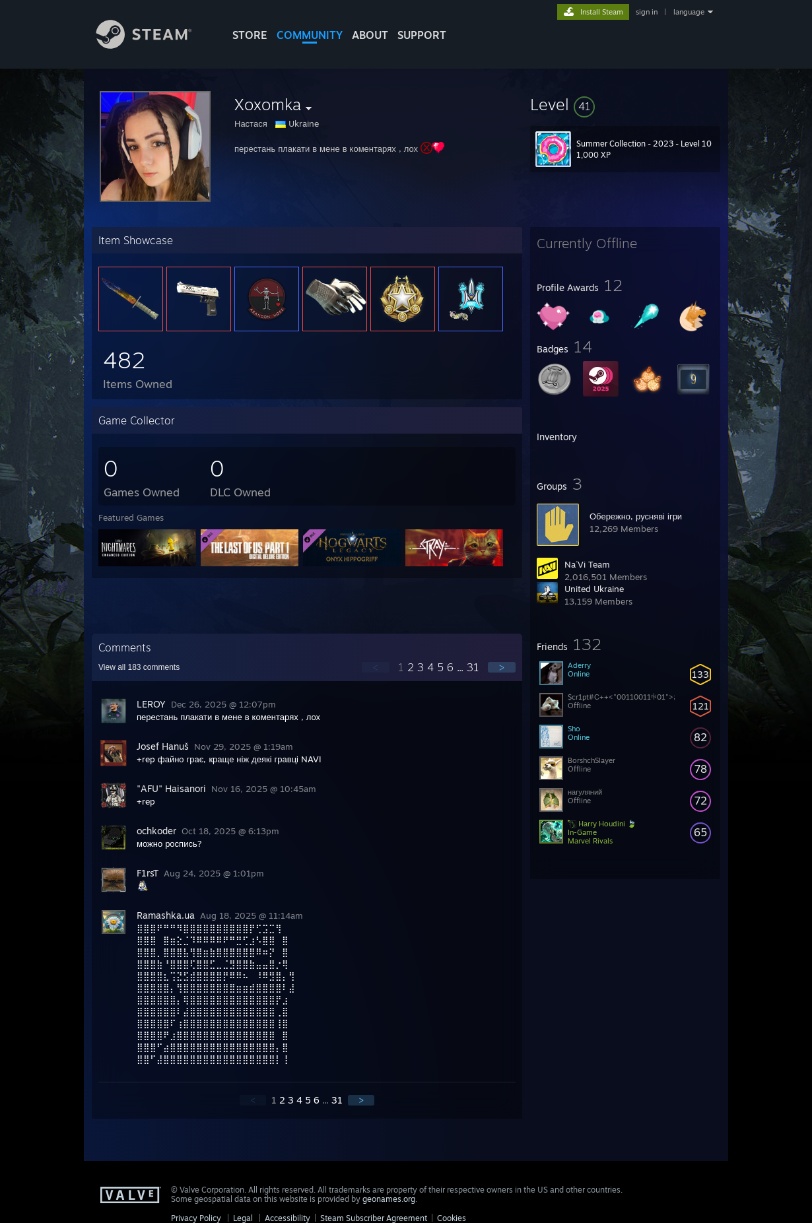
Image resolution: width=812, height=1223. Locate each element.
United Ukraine (594, 588)
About (370, 35)
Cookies (451, 1218)
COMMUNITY (310, 35)
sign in (647, 12)
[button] (625, 104)
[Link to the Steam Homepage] (154, 45)
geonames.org (388, 1199)
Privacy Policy (196, 1218)
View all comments (139, 667)
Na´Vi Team (587, 564)
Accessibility (287, 1218)
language (688, 12)
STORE (249, 35)
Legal (243, 1218)
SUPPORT (421, 35)
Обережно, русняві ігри (636, 516)
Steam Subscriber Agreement (373, 1218)
